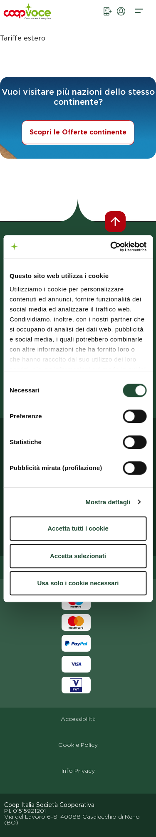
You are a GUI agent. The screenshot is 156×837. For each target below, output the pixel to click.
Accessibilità (78, 719)
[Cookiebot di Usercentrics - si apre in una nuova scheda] (111, 246)
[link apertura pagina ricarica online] (108, 18)
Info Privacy (78, 770)
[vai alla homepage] (37, 16)
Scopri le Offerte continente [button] (78, 132)
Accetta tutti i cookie (78, 528)
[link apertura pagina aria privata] (121, 18)
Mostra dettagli (107, 502)
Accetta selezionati (78, 555)
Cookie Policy (78, 744)
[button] (139, 18)
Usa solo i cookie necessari (78, 583)
